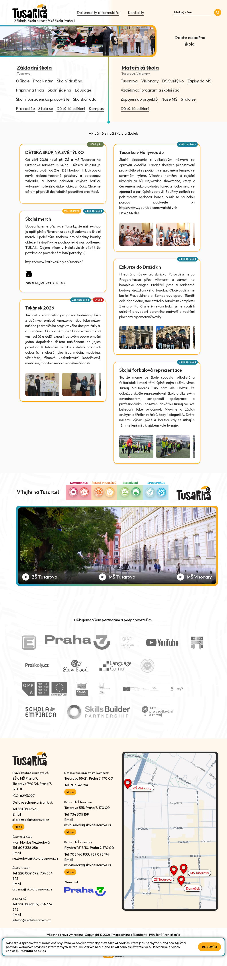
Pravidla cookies (33, 951)
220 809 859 (28, 904)
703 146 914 (79, 785)
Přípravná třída (30, 90)
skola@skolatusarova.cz (30, 819)
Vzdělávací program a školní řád (150, 90)
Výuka (98, 299)
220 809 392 (28, 873)
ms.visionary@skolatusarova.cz (88, 865)
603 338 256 (28, 847)
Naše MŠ (169, 99)
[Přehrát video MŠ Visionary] (194, 577)
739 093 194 (99, 854)
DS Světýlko (173, 81)
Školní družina (69, 81)
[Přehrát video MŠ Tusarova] (117, 577)
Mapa (18, 826)
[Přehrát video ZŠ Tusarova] (39, 577)
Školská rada (84, 99)
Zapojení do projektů (139, 99)
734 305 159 (79, 814)
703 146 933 (79, 854)
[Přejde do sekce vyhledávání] (218, 12)
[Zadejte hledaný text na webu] (192, 12)
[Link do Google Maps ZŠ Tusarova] (170, 884)
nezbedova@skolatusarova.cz (35, 858)
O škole (22, 81)
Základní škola (187, 144)
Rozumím (209, 947)
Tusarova (129, 81)
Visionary (150, 81)
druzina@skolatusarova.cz (32, 889)
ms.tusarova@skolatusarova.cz (88, 825)
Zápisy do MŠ (199, 81)
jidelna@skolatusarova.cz (31, 920)
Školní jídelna (59, 90)
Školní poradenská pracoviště (42, 99)
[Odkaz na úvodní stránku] (30, 12)
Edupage (83, 90)
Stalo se (45, 108)
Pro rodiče (25, 108)
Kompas (96, 108)
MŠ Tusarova (71, 210)
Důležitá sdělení (71, 108)
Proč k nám (43, 81)
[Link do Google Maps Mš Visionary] (170, 786)
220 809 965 (28, 809)
